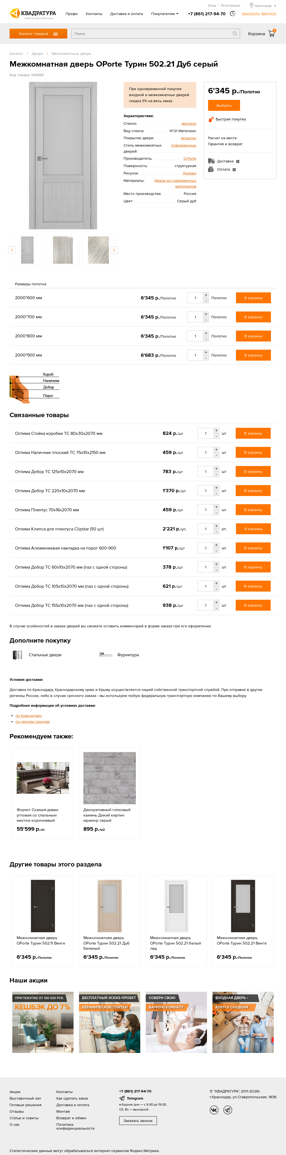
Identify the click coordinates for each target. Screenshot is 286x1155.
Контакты (94, 13)
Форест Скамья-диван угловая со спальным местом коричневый (37, 815)
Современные (183, 145)
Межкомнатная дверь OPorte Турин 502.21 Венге (242, 940)
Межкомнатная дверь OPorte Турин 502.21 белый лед (175, 943)
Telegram (135, 1098)
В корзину (253, 298)
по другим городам (32, 721)
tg (227, 1110)
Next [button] (114, 250)
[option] (63, 155)
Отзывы (17, 1111)
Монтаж (63, 1111)
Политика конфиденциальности (75, 1126)
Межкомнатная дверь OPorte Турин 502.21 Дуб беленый (106, 943)
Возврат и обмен (71, 1118)
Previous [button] (11, 250)
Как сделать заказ (72, 1098)
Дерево (189, 173)
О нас (15, 1124)
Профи (72, 13)
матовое (189, 123)
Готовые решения (26, 1105)
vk (214, 1110)
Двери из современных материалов (175, 183)
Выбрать (224, 105)
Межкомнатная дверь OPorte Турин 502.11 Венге (41, 940)
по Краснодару (29, 715)
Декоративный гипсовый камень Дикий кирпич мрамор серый (106, 815)
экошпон (188, 138)
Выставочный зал (25, 1098)
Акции (15, 1091)
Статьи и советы (24, 1118)
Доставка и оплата (126, 13)
